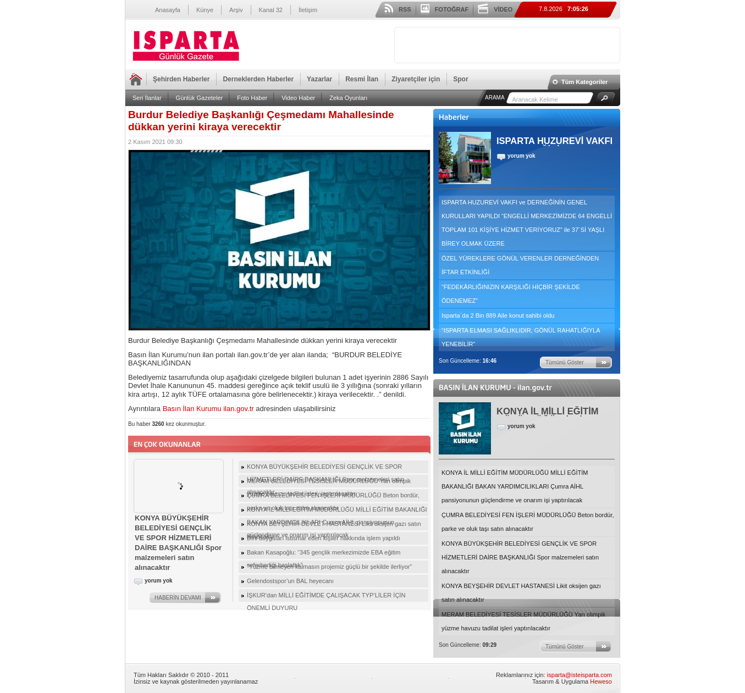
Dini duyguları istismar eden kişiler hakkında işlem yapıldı (323, 538)
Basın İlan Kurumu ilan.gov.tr (208, 408)
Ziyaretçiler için (415, 79)
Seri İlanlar (147, 98)
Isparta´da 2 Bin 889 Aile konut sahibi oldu (498, 315)
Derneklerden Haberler (258, 79)
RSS (405, 9)
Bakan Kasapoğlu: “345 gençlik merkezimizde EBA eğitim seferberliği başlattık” (323, 554)
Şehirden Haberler (181, 79)
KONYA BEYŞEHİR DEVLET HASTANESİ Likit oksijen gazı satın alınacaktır (521, 593)
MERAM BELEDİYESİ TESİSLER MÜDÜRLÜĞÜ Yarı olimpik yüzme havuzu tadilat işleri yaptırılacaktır (523, 621)
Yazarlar (319, 79)
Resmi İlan (361, 79)
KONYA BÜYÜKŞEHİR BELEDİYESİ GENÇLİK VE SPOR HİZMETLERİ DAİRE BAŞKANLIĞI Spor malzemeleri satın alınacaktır (520, 557)
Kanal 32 (271, 10)
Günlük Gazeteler (199, 98)
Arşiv (235, 10)
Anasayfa (167, 10)
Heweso (601, 681)
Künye (204, 10)
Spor (460, 79)
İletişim (308, 10)
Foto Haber (252, 98)
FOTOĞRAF (452, 9)
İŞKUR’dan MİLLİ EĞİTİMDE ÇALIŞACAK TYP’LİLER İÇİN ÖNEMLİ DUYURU (326, 597)
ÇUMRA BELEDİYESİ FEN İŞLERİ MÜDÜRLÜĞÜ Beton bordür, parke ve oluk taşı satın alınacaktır (528, 522)
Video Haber (298, 98)
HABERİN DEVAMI (177, 598)
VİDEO (503, 9)
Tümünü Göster (564, 362)
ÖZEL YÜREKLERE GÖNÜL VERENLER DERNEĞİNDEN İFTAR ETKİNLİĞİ (520, 265)
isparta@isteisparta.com (579, 675)
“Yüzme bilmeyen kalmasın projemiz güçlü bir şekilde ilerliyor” (329, 566)
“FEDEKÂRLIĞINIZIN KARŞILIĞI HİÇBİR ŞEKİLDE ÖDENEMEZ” (511, 294)
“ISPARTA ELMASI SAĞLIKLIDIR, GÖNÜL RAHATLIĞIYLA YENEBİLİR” (521, 337)
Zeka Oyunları (348, 98)
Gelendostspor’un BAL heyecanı (290, 581)
